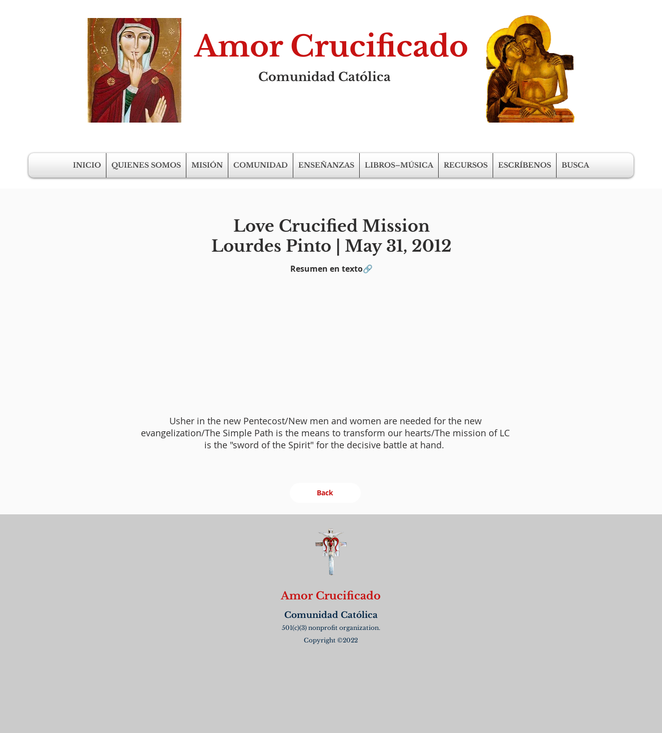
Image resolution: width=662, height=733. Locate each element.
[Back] (325, 493)
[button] (146, 165)
